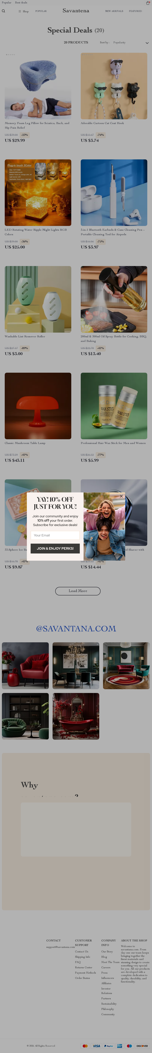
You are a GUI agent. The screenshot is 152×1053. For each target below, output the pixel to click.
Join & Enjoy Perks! (55, 548)
